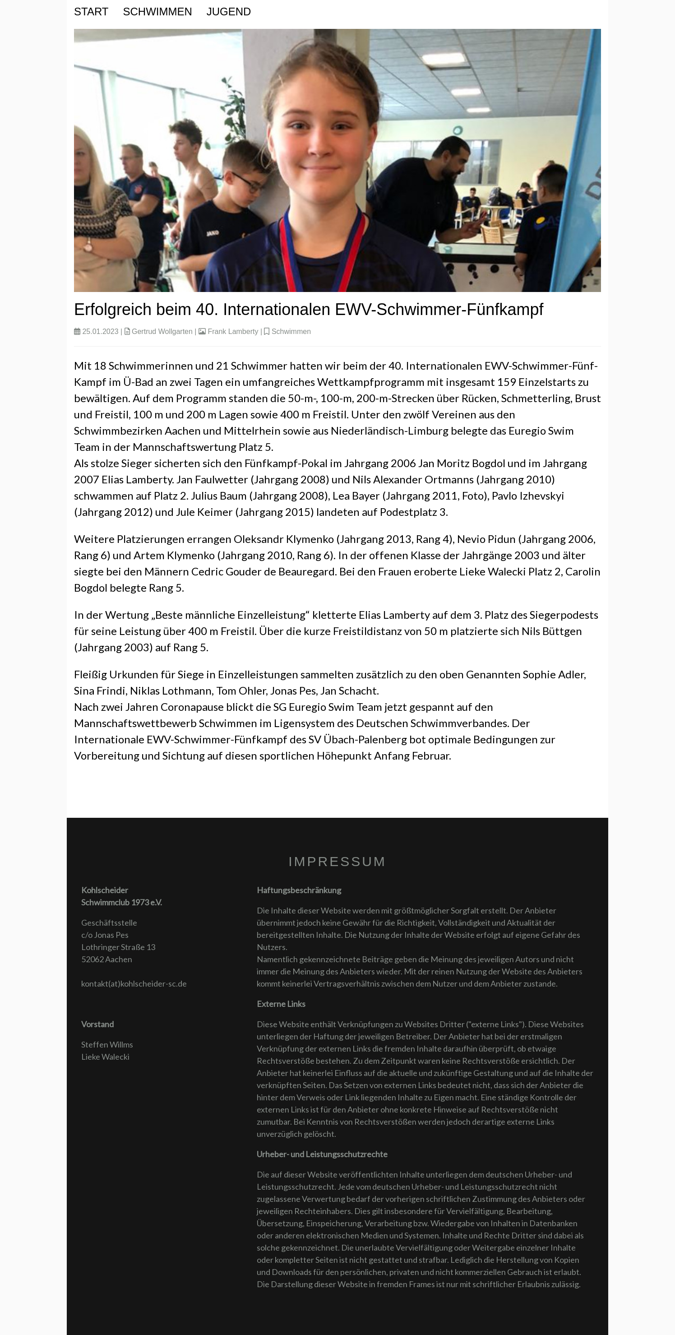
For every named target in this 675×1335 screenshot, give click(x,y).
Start (91, 11)
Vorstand (97, 1024)
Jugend (229, 11)
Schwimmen (157, 11)
